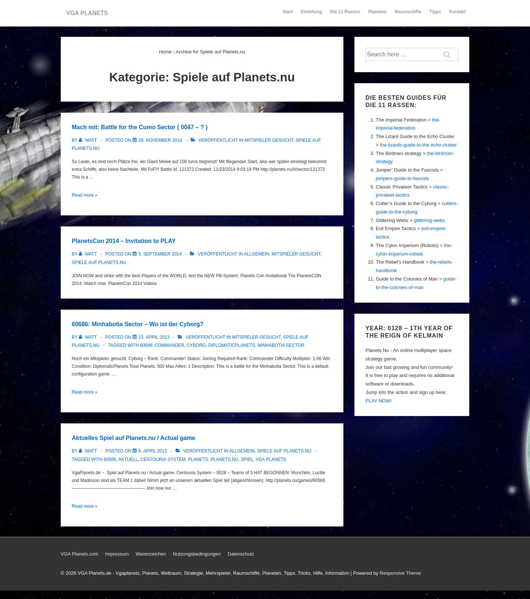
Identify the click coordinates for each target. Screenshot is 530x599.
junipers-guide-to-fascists (402, 178)
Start (288, 11)
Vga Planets (271, 459)
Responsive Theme (400, 573)
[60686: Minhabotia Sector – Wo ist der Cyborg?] (153, 337)
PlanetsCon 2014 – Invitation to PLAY (124, 241)
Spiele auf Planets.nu (99, 262)
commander (169, 345)
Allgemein (256, 254)
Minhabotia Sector (281, 345)
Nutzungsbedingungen (197, 554)
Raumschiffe (408, 15)
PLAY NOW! (378, 401)
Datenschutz (240, 554)
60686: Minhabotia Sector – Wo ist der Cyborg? (138, 324)
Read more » (84, 195)
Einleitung (311, 15)
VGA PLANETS (87, 13)
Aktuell (128, 459)
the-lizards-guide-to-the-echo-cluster (418, 145)
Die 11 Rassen (345, 15)
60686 (146, 345)
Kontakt (457, 15)
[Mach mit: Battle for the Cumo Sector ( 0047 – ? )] (160, 140)
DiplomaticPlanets (231, 345)
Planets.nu (224, 459)
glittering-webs (429, 220)
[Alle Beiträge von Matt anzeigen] (88, 140)
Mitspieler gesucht (269, 140)
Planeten (377, 15)
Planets (198, 459)
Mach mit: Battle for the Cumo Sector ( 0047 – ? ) (140, 127)
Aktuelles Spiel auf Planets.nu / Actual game (133, 438)
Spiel (247, 459)
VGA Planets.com (79, 554)
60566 (110, 459)
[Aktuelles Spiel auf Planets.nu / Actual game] (152, 451)
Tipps (436, 15)
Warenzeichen (150, 554)
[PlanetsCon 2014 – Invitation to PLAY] (159, 254)
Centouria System (163, 459)
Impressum (117, 554)
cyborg (196, 345)
